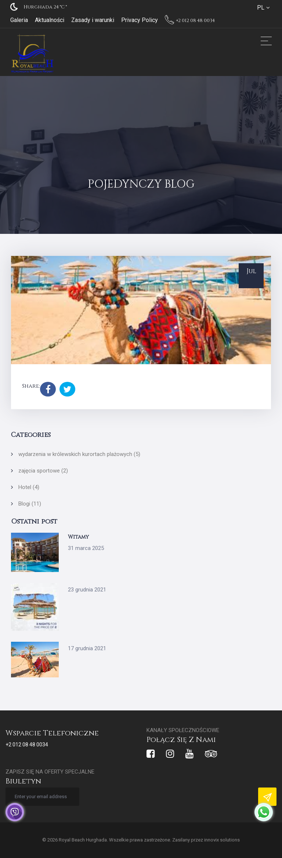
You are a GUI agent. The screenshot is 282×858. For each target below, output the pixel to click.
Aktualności (49, 20)
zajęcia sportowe (43, 470)
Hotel (28, 487)
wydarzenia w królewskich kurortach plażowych (79, 454)
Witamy (78, 536)
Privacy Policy (139, 20)
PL (260, 7)
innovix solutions (222, 840)
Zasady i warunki (92, 20)
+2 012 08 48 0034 (190, 20)
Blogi (29, 503)
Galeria (19, 20)
